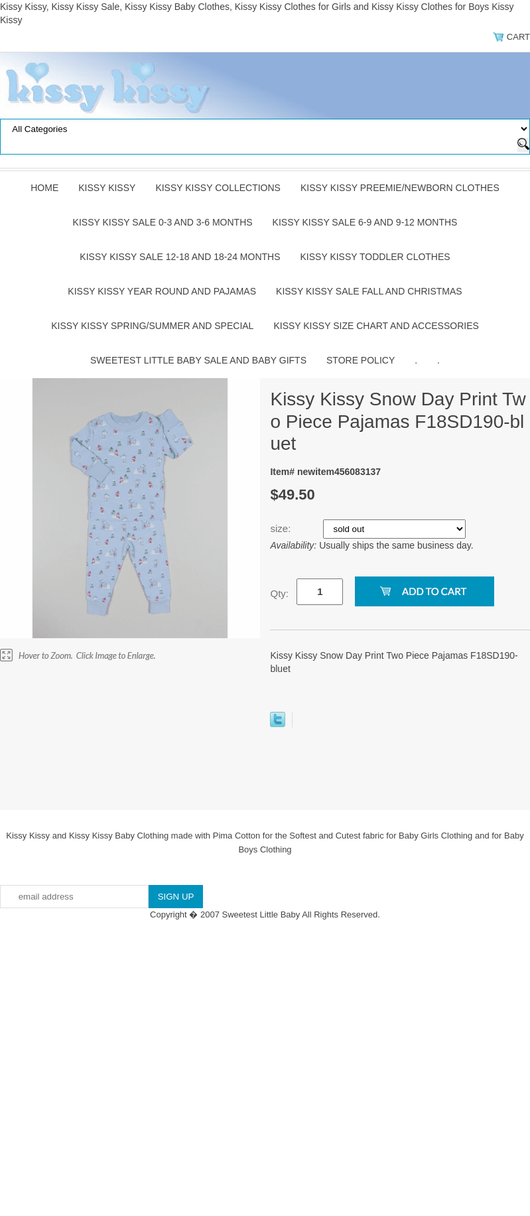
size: (281, 528)
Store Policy (360, 360)
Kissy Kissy (106, 187)
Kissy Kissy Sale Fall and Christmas (369, 291)
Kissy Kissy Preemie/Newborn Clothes (399, 187)
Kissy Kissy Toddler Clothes (375, 256)
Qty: (279, 593)
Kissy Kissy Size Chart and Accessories (375, 325)
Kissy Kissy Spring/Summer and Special (152, 325)
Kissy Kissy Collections (218, 187)
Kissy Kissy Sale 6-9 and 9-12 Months (365, 222)
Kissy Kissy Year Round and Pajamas (162, 291)
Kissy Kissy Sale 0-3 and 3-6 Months (163, 222)
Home (44, 187)
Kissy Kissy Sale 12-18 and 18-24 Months (180, 256)
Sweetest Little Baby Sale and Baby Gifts (198, 360)
